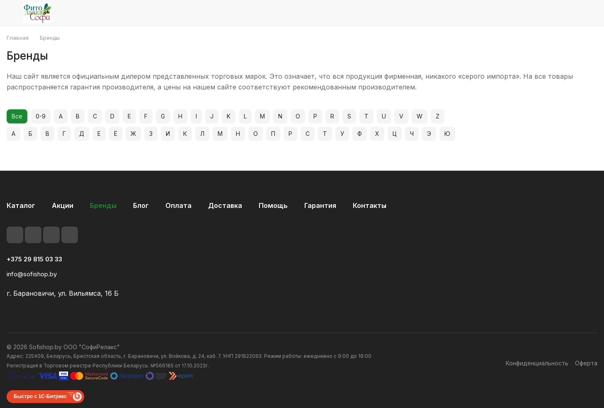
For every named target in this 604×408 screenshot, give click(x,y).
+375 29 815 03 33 (34, 259)
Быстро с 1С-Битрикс (40, 396)
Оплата (178, 205)
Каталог (21, 205)
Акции (62, 205)
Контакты (369, 205)
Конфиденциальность (537, 363)
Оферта (586, 363)
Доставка (225, 205)
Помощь (273, 205)
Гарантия (320, 205)
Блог (141, 205)
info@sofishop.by (32, 274)
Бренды (103, 205)
